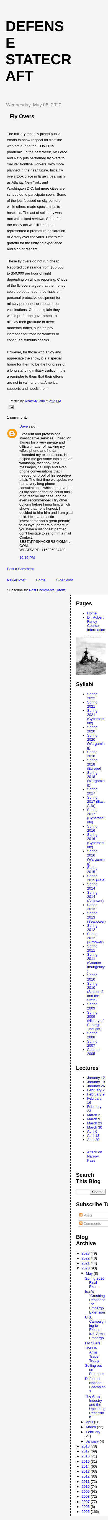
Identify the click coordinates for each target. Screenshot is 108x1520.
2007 (86, 1502)
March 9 (93, 1119)
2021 (86, 1263)
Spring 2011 (92, 948)
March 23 (94, 1123)
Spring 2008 (92, 1035)
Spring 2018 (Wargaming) (96, 778)
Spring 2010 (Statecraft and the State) (95, 991)
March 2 (93, 1115)
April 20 (93, 1140)
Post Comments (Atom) (47, 590)
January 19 (96, 1082)
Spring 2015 (92, 870)
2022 (86, 1258)
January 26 (96, 1086)
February (93, 1432)
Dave (23, 426)
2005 (86, 1512)
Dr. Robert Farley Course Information (96, 623)
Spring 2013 (92, 907)
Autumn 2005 (93, 1052)
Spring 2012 (92, 927)
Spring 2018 (92, 754)
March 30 (94, 1127)
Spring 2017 (92, 791)
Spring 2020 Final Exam (94, 1282)
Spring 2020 (92, 729)
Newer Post (16, 580)
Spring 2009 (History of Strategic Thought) (95, 1020)
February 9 (96, 1094)
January (93, 1441)
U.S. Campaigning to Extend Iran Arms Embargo (95, 1327)
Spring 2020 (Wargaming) (96, 741)
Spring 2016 (92, 828)
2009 (86, 1491)
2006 (86, 1507)
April (90, 1422)
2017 (86, 1451)
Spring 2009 (92, 1006)
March (91, 1427)
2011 (86, 1481)
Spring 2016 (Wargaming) (96, 857)
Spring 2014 (92, 886)
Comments (90, 1223)
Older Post (64, 580)
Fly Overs (93, 1343)
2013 (86, 1471)
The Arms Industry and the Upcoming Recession (95, 1406)
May (90, 1273)
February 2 (96, 1090)
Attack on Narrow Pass (94, 1156)
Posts (85, 1215)
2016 (86, 1456)
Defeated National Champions (95, 1385)
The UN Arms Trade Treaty (92, 1354)
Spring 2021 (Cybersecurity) (96, 716)
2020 (86, 1268)
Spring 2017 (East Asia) (96, 801)
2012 (86, 1476)
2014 (86, 1466)
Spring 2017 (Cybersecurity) (96, 816)
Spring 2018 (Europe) (94, 764)
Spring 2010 (92, 977)
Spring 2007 (92, 1043)
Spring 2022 (92, 696)
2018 (86, 1446)
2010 (86, 1486)
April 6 (92, 1131)
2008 (86, 1496)
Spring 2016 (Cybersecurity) (96, 840)
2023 (86, 1253)
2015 (86, 1461)
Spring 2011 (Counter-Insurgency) (96, 962)
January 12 (96, 1078)
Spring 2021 (92, 704)
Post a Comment (20, 569)
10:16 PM (27, 557)
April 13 (93, 1136)
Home (41, 580)
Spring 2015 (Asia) (96, 878)
